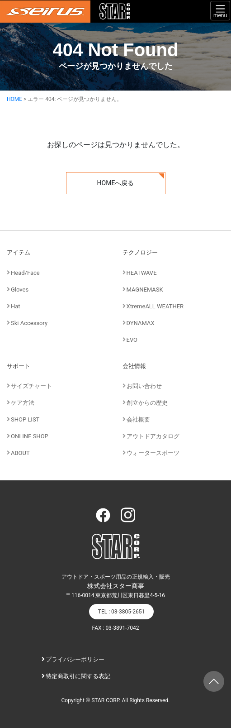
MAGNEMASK (145, 289)
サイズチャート (31, 386)
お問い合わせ (144, 386)
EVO (132, 339)
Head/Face (25, 272)
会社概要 (138, 419)
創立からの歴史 (147, 402)
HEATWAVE (142, 272)
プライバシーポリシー (75, 659)
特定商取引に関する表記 (78, 676)
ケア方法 (22, 402)
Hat (15, 306)
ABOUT (20, 453)
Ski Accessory (29, 323)
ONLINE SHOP (29, 436)
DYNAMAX (141, 323)
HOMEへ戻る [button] (115, 183)
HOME (14, 99)
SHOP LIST (25, 419)
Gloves (19, 289)
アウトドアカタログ (153, 436)
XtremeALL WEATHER (155, 306)
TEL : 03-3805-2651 (121, 611)
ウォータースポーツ (153, 453)
